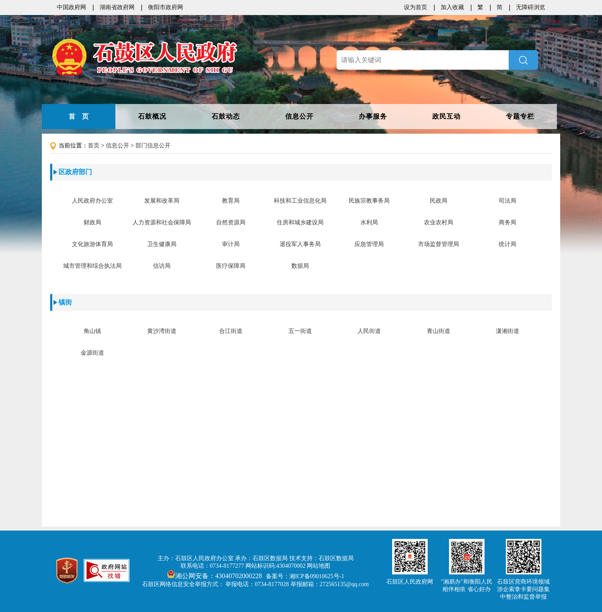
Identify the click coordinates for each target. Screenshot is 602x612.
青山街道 (438, 331)
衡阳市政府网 (165, 7)
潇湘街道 (507, 331)
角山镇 (92, 331)
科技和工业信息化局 (300, 201)
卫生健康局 (161, 244)
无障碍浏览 (530, 7)
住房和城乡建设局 (300, 222)
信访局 (162, 266)
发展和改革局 (161, 201)
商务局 (507, 222)
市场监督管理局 (438, 244)
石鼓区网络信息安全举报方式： (183, 584)
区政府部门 (75, 171)
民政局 (438, 201)
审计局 (231, 244)
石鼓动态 (226, 116)
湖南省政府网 (117, 7)
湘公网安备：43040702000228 (215, 575)
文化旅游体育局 (92, 244)
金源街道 (92, 353)
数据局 (300, 266)
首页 (93, 145)
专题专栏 (520, 116)
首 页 (79, 116)
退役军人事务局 (300, 244)
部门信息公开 (153, 145)
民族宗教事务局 (369, 201)
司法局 (507, 201)
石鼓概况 (152, 116)
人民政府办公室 (92, 201)
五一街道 (300, 331)
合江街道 (230, 331)
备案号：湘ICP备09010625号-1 (305, 576)
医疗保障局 (230, 266)
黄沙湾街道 (161, 331)
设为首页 (415, 7)
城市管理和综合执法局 (92, 266)
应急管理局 (369, 244)
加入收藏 (452, 7)
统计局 (507, 244)
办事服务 (373, 116)
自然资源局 (230, 222)
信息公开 (299, 116)
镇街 (65, 302)
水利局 (369, 222)
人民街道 (369, 331)
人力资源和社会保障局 (162, 222)
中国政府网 (71, 7)
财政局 (92, 222)
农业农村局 (438, 222)
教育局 (231, 201)
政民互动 (446, 116)
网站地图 (318, 566)
